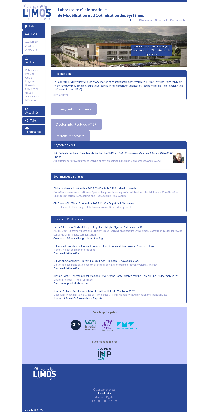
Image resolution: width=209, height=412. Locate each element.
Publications (32, 70)
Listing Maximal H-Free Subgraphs (73, 279)
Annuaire (146, 20)
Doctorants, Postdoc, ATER (76, 124)
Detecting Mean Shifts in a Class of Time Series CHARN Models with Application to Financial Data (110, 294)
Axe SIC (29, 45)
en (134, 20)
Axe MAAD (31, 42)
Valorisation (32, 96)
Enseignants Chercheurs (74, 109)
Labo (32, 26)
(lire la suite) (60, 94)
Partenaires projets (70, 136)
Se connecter (178, 20)
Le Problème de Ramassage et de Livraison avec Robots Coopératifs (92, 207)
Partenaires (33, 132)
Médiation (31, 100)
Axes (33, 34)
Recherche (32, 62)
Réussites (31, 85)
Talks (33, 120)
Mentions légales (104, 397)
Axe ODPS (31, 49)
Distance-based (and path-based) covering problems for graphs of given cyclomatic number (106, 264)
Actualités (32, 112)
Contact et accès (104, 389)
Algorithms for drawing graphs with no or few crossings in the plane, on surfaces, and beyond (107, 160)
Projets (29, 73)
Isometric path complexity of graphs (74, 249)
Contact (161, 20)
